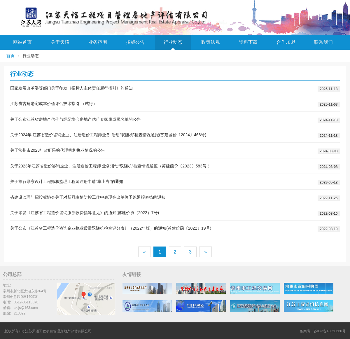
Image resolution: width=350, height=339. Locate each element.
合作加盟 (285, 42)
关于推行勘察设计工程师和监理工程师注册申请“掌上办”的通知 (66, 181)
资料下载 (248, 42)
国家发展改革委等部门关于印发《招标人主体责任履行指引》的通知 (71, 88)
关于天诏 (60, 42)
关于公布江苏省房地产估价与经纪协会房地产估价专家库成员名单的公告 (75, 119)
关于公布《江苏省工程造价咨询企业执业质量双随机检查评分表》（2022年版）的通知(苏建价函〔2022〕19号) (110, 228)
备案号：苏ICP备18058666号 (323, 331)
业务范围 (97, 42)
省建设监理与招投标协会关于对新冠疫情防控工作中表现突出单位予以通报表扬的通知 (87, 197)
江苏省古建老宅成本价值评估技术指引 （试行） (53, 103)
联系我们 (323, 42)
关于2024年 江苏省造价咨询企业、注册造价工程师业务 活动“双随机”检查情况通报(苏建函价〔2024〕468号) (108, 134)
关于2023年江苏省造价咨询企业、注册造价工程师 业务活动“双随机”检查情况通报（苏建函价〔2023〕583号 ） (111, 166)
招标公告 (135, 42)
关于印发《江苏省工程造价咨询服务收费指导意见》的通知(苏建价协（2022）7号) (84, 212)
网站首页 (22, 42)
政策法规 (210, 42)
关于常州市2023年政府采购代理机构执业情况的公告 (57, 150)
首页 (10, 56)
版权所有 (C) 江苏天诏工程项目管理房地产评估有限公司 (48, 331)
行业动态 (173, 42)
